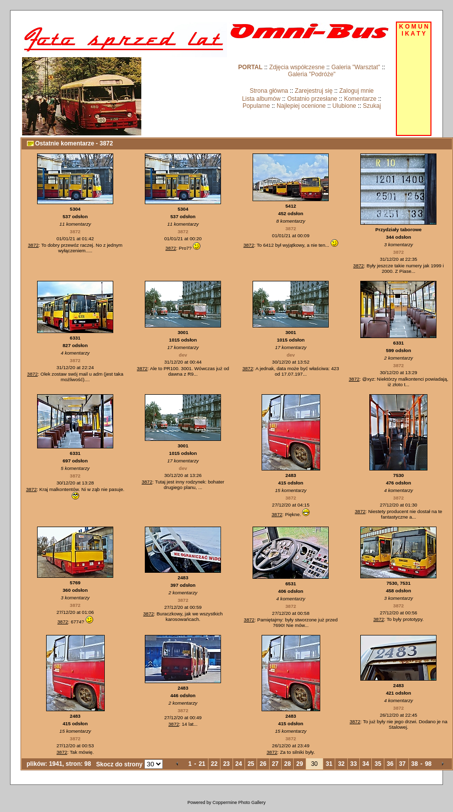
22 (214, 763)
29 (299, 763)
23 (226, 763)
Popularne (256, 105)
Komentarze (360, 98)
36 (390, 763)
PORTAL (250, 67)
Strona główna (269, 90)
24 (239, 763)
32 (341, 763)
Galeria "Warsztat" (355, 67)
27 (275, 763)
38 (414, 763)
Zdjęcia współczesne (297, 67)
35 (377, 763)
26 (263, 763)
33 (353, 763)
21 (201, 763)
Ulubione (344, 105)
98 (428, 763)
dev (183, 355)
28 (287, 763)
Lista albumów (261, 98)
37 (402, 763)
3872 (75, 231)
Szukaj (372, 105)
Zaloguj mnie (356, 90)
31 (329, 763)
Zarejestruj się (313, 90)
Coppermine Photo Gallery (239, 802)
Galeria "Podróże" (311, 74)
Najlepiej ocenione (301, 105)
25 (251, 763)
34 (365, 763)
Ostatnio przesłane (312, 98)
